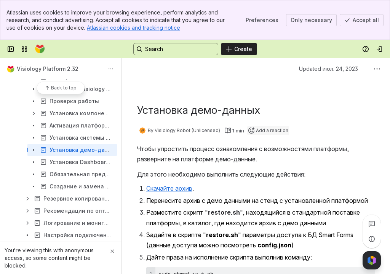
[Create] (239, 49)
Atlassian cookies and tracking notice (133, 27)
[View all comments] (372, 224)
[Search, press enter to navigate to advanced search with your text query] (175, 49)
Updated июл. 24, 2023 (328, 68)
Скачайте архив (169, 188)
